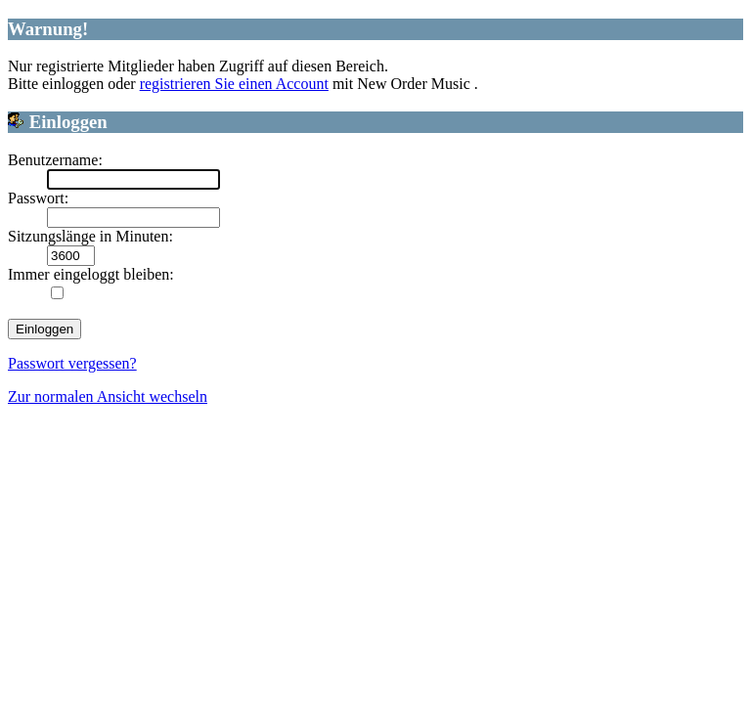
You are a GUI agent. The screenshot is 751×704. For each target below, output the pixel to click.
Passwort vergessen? (72, 363)
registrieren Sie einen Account (234, 83)
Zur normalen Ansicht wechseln (107, 396)
